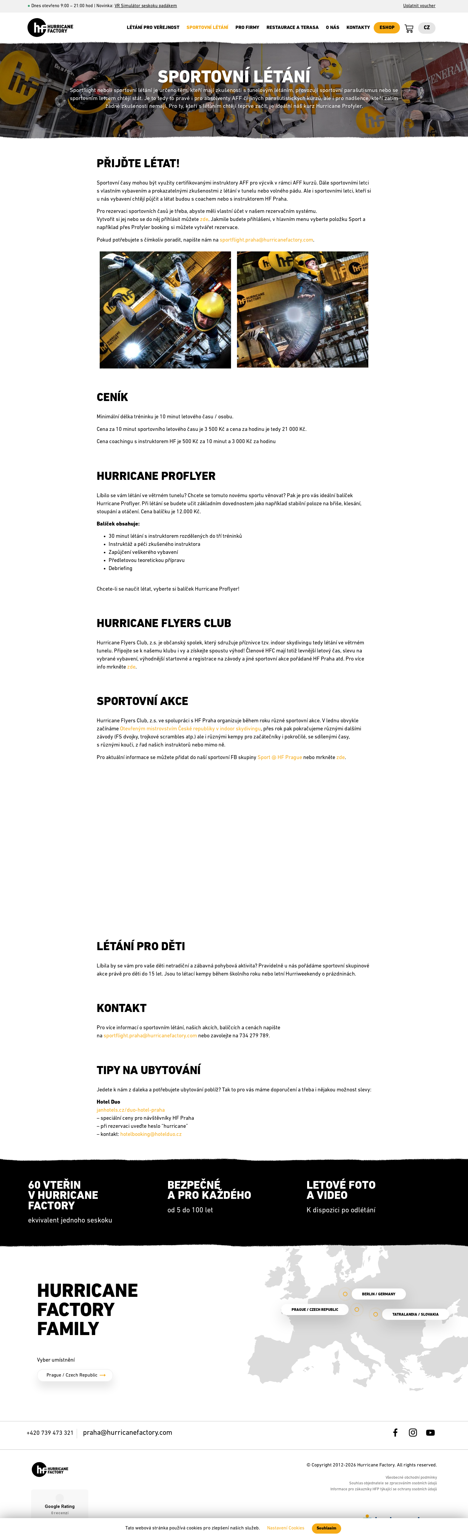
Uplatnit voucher (419, 6)
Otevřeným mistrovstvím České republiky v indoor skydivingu (190, 729)
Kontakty (358, 27)
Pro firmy (247, 27)
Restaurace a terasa (293, 27)
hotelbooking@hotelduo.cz (151, 1134)
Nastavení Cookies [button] (285, 1528)
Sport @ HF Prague (280, 758)
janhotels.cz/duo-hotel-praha (131, 1110)
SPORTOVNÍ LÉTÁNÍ (207, 27)
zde (340, 758)
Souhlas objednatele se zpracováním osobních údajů (393, 1483)
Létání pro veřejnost (153, 27)
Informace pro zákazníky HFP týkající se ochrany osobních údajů (383, 1489)
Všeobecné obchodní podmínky (411, 1478)
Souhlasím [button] (326, 1528)
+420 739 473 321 (50, 1433)
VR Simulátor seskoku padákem (146, 6)
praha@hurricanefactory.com (127, 1433)
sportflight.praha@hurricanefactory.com (266, 240)
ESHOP (387, 27)
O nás (332, 27)
